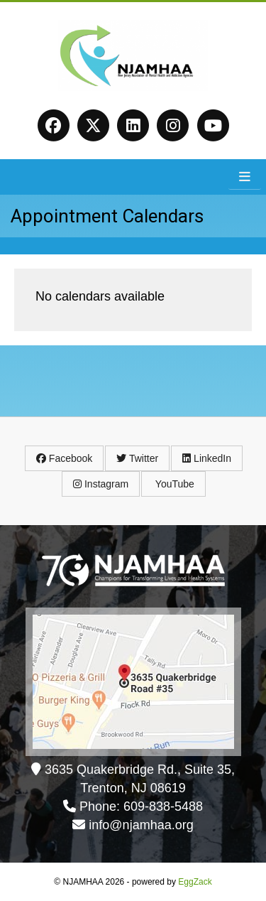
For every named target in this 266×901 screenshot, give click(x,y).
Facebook (64, 458)
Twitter (137, 458)
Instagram (100, 484)
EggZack (194, 882)
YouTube (173, 484)
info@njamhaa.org (141, 825)
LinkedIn (206, 458)
